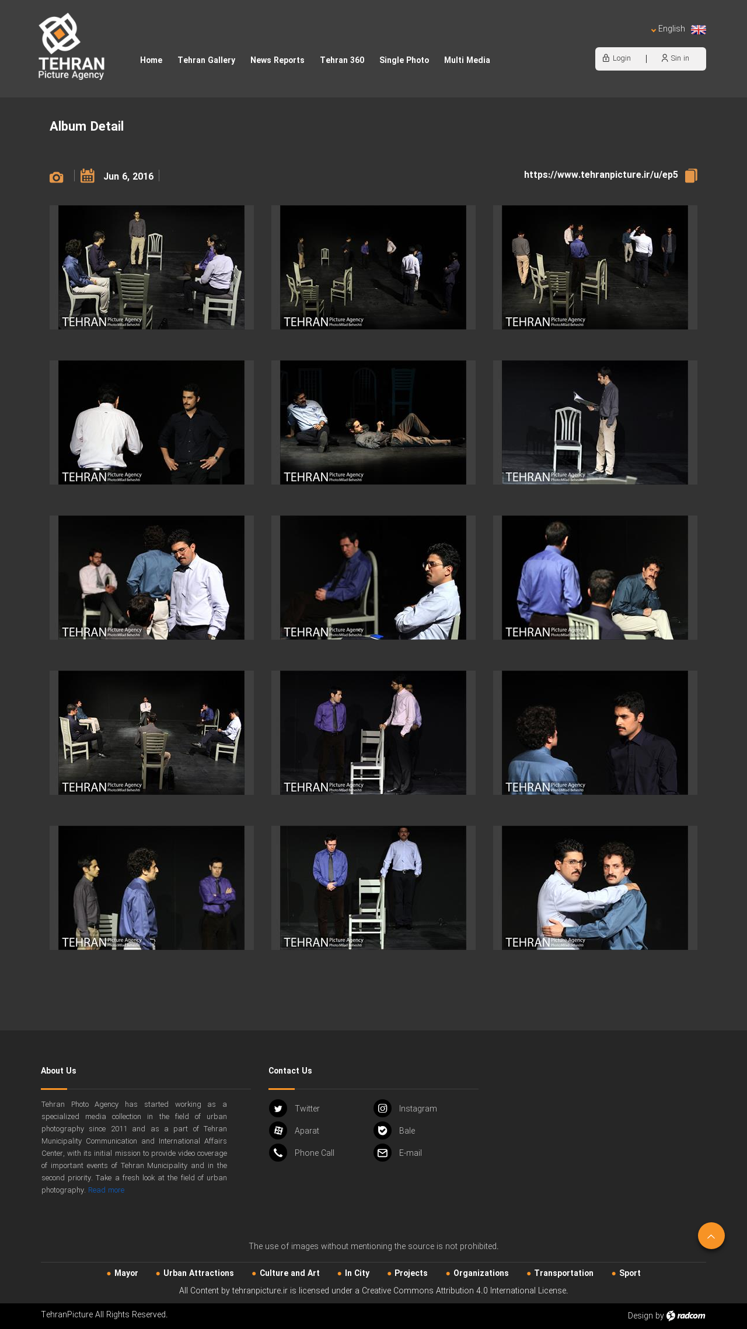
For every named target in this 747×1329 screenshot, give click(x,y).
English (678, 29)
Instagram (405, 1108)
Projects (411, 1273)
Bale (394, 1130)
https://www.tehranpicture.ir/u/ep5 (601, 175)
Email (398, 1153)
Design (640, 1316)
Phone (301, 1153)
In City (357, 1273)
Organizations (481, 1273)
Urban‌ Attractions (198, 1273)
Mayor (126, 1273)
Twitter (294, 1108)
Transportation (564, 1273)
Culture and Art (290, 1273)
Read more (106, 1190)
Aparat (294, 1130)
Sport (630, 1273)
